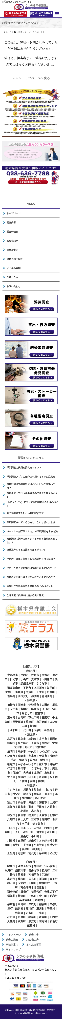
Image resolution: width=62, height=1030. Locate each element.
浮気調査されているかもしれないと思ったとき (31, 522)
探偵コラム (12, 277)
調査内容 (11, 222)
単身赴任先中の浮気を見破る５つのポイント (30, 586)
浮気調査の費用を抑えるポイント (24, 467)
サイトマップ (13, 949)
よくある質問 (14, 268)
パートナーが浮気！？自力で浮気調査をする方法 (32, 531)
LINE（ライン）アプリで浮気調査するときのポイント (32, 504)
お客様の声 (12, 240)
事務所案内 (12, 250)
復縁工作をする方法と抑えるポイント (26, 549)
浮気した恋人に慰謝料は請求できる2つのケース (32, 568)
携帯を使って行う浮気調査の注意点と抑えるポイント (32, 495)
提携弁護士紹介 (15, 259)
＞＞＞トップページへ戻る (31, 78)
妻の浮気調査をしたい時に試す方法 (25, 513)
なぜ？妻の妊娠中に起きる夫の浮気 (25, 595)
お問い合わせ (14, 286)
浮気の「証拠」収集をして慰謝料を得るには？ (31, 558)
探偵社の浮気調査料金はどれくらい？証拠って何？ (31, 486)
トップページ (14, 213)
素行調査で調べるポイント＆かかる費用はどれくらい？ (32, 540)
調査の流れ (12, 231)
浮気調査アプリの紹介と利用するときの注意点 (31, 476)
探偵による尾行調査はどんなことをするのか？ (31, 577)
